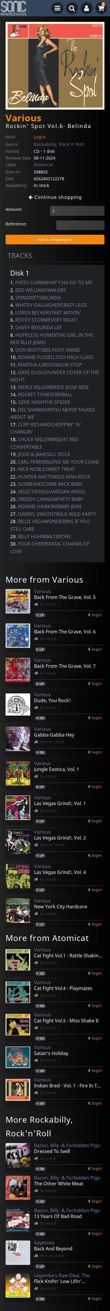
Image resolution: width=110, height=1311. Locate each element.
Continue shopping (55, 197)
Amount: (14, 209)
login (97, 614)
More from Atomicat (47, 937)
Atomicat (43, 164)
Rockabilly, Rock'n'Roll (59, 144)
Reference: (16, 224)
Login (40, 137)
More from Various (44, 579)
